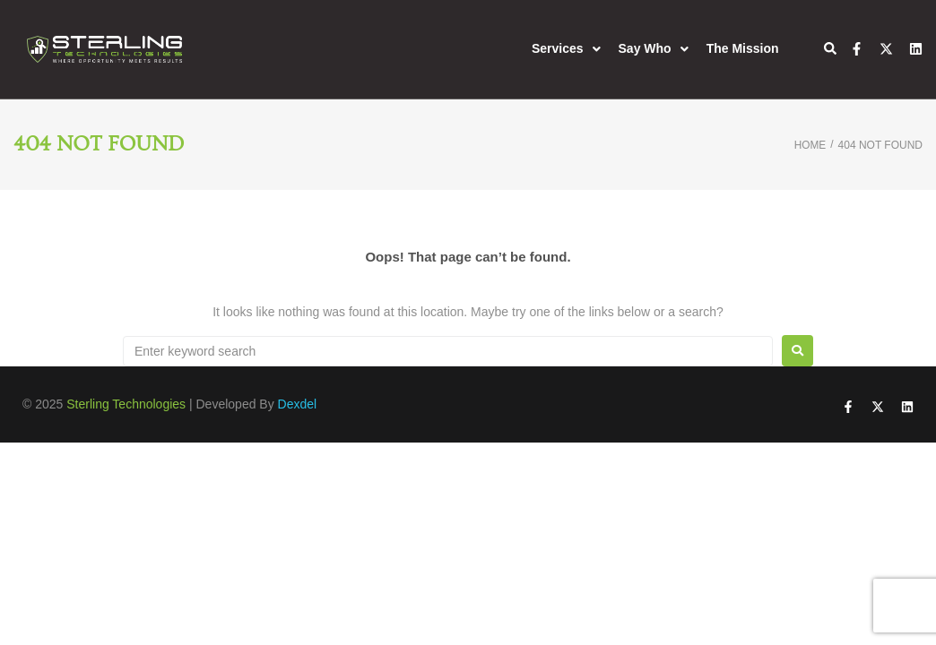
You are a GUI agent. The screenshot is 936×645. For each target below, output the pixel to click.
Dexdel (297, 404)
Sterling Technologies (126, 404)
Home (809, 145)
